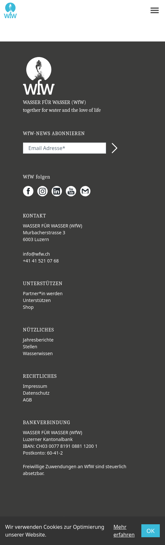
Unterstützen (37, 300)
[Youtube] (73, 191)
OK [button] (151, 531)
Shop (28, 307)
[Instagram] (44, 191)
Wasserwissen (38, 353)
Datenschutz (36, 393)
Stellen (30, 346)
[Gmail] (87, 191)
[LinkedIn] (59, 191)
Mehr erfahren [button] (124, 530)
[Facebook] (30, 191)
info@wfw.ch (36, 254)
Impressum (35, 386)
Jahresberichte (38, 340)
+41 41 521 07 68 (41, 261)
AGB (27, 400)
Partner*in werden (43, 293)
